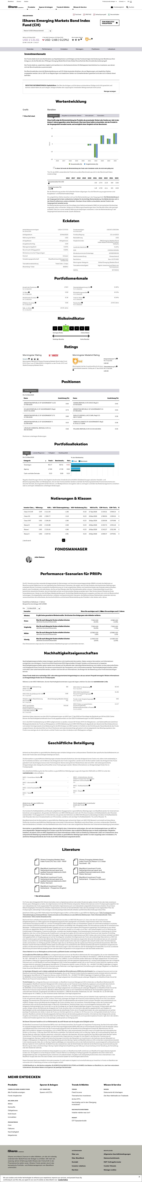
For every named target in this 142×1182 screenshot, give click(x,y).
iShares (19, 1)
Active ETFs (76, 1099)
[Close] (139, 1177)
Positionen (95, 49)
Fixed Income (77, 1092)
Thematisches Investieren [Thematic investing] (81, 1096)
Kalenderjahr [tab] (53, 115)
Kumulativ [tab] (100, 115)
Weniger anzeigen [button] (110, 91)
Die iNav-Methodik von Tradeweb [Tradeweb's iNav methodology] (116, 1096)
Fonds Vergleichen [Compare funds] (15, 1096)
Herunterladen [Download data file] (114, 14)
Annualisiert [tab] (89, 115)
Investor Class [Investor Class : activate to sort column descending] (28, 507)
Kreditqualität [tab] (63, 453)
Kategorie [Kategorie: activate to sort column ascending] (27, 460)
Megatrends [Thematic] (12, 1135)
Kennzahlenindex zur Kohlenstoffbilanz (35, 915)
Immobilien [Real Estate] (12, 1117)
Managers (79, 49)
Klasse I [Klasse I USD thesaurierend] (26, 529)
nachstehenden (28, 773)
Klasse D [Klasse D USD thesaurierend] (27, 525)
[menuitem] (31, 7)
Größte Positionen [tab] (30, 390)
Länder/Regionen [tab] (38, 453)
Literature (111, 49)
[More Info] (81, 39)
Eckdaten (64, 49)
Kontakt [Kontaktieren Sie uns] (75, 1162)
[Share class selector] (37, 30)
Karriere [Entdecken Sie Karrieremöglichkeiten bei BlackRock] (75, 1170)
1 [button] (63, 540)
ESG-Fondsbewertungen (107, 913)
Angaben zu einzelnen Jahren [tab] (71, 115)
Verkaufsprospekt (100, 14)
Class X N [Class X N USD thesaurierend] (27, 516)
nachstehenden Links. (100, 681)
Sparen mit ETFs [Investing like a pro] (46, 1092)
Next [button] (65, 540)
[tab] (34, 116)
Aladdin (26, 1)
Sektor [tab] (27, 453)
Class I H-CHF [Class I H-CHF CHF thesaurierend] (28, 512)
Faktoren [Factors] (11, 1128)
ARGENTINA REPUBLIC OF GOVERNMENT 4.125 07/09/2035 (40, 403)
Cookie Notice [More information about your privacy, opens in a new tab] (63, 1180)
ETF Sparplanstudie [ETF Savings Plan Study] (79, 1121)
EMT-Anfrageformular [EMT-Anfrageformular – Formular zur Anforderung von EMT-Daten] (112, 1162)
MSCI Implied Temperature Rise (41, 916)
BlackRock (11, 1)
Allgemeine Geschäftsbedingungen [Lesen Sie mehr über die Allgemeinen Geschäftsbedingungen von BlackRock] (117, 1154)
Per (32, 608)
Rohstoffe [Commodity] (11, 1107)
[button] (127, 7)
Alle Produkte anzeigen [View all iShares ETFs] (16, 1092)
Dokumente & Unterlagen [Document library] (113, 1092)
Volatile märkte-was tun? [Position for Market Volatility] (81, 1113)
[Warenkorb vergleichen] (117, 7)
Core (9, 1125)
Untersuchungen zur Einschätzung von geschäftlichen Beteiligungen (69, 915)
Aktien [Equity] (10, 1104)
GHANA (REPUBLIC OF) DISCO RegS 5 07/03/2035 (85, 403)
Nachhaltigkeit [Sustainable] (13, 1132)
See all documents (43, 896)
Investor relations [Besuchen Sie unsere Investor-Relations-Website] (79, 1166)
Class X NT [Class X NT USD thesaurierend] (27, 520)
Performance (47, 49)
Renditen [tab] (51, 110)
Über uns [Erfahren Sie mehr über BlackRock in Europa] (75, 1154)
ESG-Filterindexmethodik (99, 915)
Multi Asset (12, 1114)
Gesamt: (26, 359)
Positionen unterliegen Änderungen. (35, 436)
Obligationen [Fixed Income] (13, 1110)
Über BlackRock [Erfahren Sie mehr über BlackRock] (78, 1158)
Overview (30, 49)
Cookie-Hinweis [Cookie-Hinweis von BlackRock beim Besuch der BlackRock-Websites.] (110, 1166)
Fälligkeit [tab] (52, 453)
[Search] (130, 7)
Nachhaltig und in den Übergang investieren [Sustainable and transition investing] (84, 1103)
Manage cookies (110, 1170)
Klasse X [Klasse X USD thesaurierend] (26, 534)
